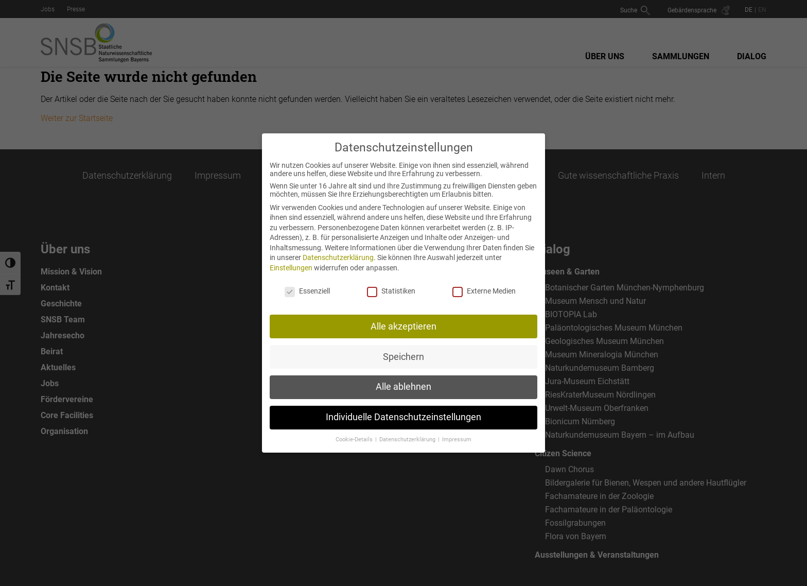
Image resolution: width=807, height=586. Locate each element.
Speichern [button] (403, 350)
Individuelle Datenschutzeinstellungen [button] (403, 411)
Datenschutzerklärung (338, 251)
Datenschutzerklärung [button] (408, 433)
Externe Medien (484, 284)
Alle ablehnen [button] (403, 380)
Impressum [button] (456, 433)
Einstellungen (291, 261)
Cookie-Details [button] (355, 433)
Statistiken (391, 284)
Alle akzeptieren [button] (403, 320)
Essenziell (307, 284)
